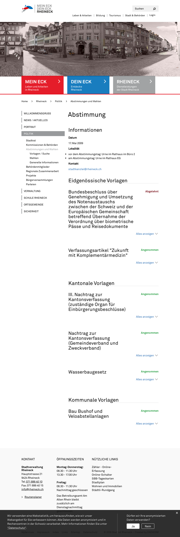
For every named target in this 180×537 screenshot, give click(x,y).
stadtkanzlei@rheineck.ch (85, 169)
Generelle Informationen (44, 162)
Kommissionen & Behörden (42, 144)
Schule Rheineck (35, 197)
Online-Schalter (102, 474)
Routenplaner (33, 496)
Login (152, 15)
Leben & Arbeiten (82, 15)
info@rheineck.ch (32, 489)
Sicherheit (31, 211)
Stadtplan (98, 482)
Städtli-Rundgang (103, 490)
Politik (28, 133)
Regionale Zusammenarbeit (42, 171)
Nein (148, 526)
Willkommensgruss (37, 113)
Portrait (30, 126)
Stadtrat (31, 140)
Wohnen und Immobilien (107, 486)
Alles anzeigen (145, 233)
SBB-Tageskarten (103, 478)
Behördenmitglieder (37, 166)
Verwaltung (32, 191)
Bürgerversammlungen (39, 179)
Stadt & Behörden (135, 15)
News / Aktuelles (36, 120)
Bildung (100, 15)
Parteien (31, 184)
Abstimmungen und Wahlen (45, 149)
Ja (133, 526)
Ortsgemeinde (33, 204)
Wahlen (34, 157)
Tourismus (115, 15)
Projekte (31, 175)
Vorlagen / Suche (40, 153)
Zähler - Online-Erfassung (102, 468)
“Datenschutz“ (16, 527)
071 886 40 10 (34, 481)
